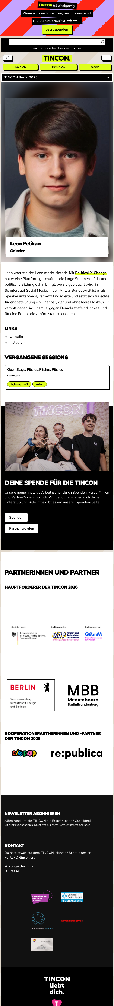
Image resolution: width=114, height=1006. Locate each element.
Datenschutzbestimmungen (74, 824)
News (95, 67)
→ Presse (11, 871)
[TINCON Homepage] (57, 58)
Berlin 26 (58, 67)
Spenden (16, 517)
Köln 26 (20, 67)
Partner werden (21, 528)
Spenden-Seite (87, 502)
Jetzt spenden (57, 29)
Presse (63, 48)
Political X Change (91, 272)
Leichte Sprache (43, 48)
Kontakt (77, 48)
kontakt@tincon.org (20, 857)
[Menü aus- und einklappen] (106, 58)
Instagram (18, 342)
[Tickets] (8, 58)
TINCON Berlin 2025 (21, 77)
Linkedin (16, 336)
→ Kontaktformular (19, 866)
